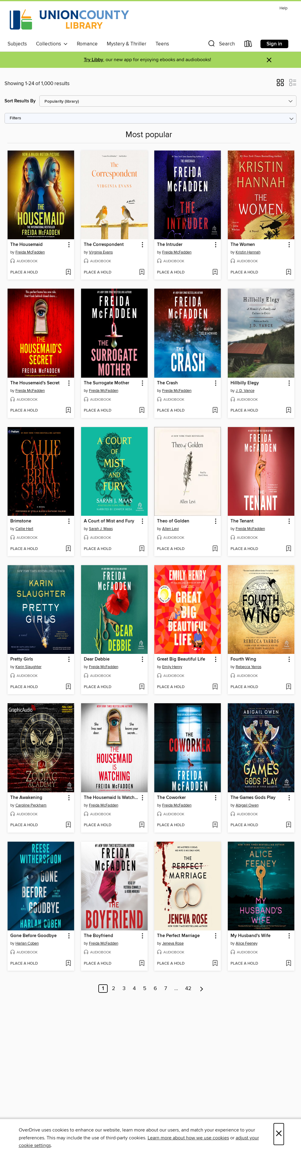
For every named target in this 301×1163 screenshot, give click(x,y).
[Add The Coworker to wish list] (215, 825)
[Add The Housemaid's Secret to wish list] (68, 411)
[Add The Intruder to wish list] (215, 273)
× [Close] (279, 1134)
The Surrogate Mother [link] (106, 383)
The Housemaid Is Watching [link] (111, 797)
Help (283, 8)
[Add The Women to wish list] (288, 273)
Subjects (17, 44)
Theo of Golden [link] (173, 521)
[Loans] (248, 45)
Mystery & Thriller (126, 44)
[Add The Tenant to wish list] (288, 549)
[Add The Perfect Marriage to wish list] (215, 964)
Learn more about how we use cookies (188, 1138)
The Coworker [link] (171, 797)
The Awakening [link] (26, 797)
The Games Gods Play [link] (253, 797)
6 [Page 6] (155, 988)
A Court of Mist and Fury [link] (109, 521)
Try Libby (93, 60)
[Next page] (202, 988)
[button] (220, 45)
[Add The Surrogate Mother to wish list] (142, 411)
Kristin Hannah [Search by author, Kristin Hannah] (248, 252)
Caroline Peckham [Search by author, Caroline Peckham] (31, 805)
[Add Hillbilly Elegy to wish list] (288, 411)
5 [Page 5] (144, 988)
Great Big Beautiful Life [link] (181, 659)
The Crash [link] (167, 383)
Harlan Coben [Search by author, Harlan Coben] (27, 943)
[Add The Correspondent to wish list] (142, 273)
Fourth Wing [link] (243, 659)
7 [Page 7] (165, 988)
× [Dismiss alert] (269, 60)
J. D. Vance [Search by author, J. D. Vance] (245, 390)
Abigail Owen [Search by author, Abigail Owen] (247, 805)
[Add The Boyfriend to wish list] (142, 964)
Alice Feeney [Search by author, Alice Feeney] (246, 943)
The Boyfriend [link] (98, 936)
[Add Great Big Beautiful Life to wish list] (215, 687)
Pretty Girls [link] (21, 659)
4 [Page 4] (134, 988)
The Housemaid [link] (26, 244)
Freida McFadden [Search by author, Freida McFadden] (30, 252)
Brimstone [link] (20, 521)
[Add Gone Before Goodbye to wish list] (68, 964)
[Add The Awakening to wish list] (68, 825)
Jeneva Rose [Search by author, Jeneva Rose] (173, 943)
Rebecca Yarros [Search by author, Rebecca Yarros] (248, 666)
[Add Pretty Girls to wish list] (68, 687)
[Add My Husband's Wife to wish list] (288, 964)
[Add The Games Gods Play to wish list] (288, 825)
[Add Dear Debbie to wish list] (142, 687)
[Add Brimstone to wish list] (68, 549)
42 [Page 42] (188, 988)
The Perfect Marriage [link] (178, 936)
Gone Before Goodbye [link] (33, 936)
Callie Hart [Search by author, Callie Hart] (24, 528)
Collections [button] (52, 44)
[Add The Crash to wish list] (215, 411)
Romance (87, 44)
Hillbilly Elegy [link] (245, 383)
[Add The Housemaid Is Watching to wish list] (142, 825)
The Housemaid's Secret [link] (35, 383)
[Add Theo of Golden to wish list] (215, 549)
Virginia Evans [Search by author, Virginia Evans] (101, 252)
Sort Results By (20, 101)
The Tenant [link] (242, 521)
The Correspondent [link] (104, 244)
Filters (15, 118)
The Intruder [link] (169, 244)
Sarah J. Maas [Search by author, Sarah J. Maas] (101, 528)
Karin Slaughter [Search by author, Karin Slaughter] (28, 666)
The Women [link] (243, 244)
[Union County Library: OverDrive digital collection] (69, 21)
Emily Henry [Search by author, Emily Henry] (172, 666)
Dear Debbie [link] (97, 659)
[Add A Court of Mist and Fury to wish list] (142, 549)
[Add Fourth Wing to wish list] (288, 687)
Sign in (274, 44)
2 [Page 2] (113, 988)
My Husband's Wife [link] (250, 936)
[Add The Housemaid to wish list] (68, 273)
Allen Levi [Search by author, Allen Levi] (170, 528)
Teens (162, 44)
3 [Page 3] (124, 988)
